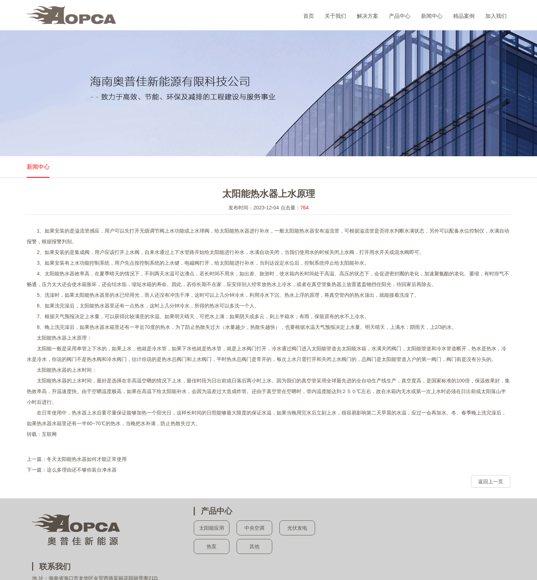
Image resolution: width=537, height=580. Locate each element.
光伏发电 (297, 528)
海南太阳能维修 (352, 567)
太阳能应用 (211, 528)
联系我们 (377, 511)
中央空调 (254, 528)
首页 (308, 16)
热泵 (211, 547)
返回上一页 (490, 481)
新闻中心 (431, 16)
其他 (254, 547)
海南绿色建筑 (412, 567)
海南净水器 (383, 567)
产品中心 (399, 16)
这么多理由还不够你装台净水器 (82, 470)
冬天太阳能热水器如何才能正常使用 (87, 459)
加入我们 (496, 16)
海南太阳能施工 (179, 567)
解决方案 (367, 16)
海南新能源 (321, 567)
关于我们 (335, 16)
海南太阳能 (148, 567)
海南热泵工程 (256, 567)
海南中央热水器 (290, 567)
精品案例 (464, 16)
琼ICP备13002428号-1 (291, 574)
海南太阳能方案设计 (219, 567)
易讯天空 (343, 574)
